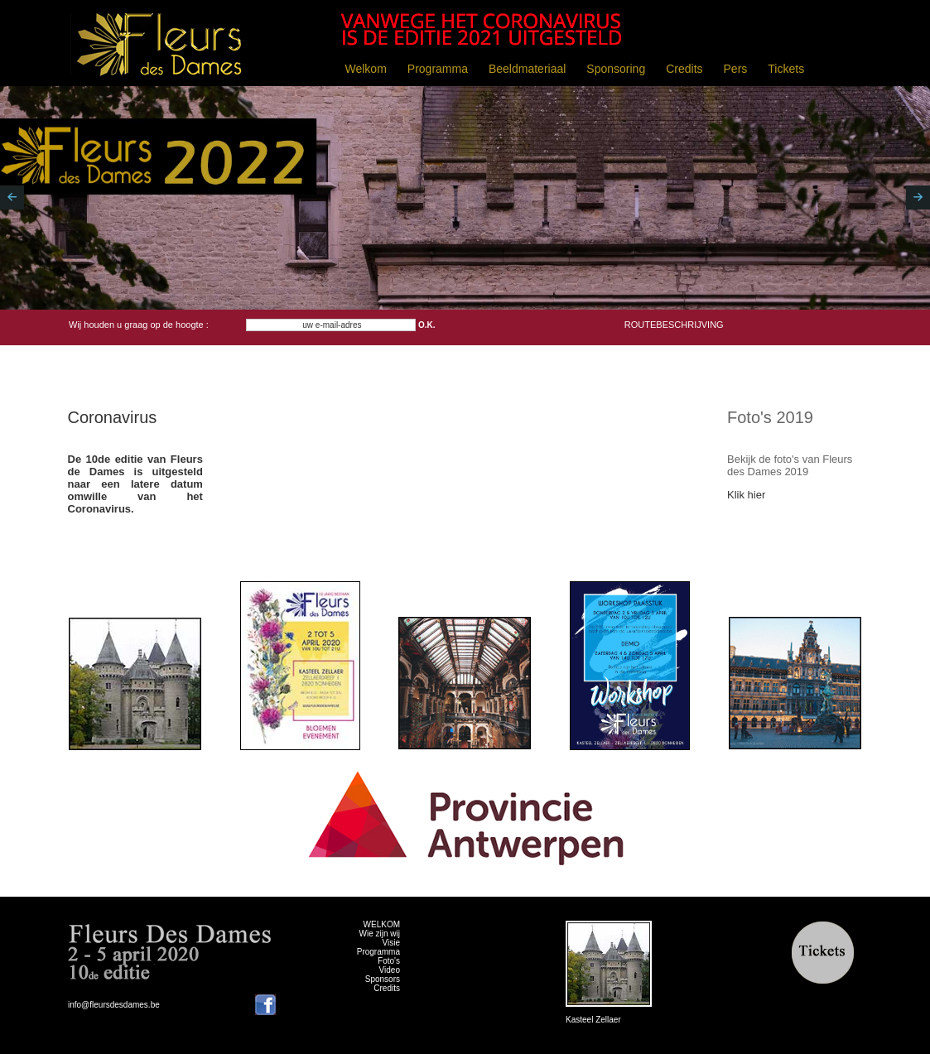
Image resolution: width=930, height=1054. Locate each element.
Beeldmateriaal (527, 68)
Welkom (366, 68)
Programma (437, 68)
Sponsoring (615, 68)
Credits (684, 68)
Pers (736, 68)
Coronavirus (112, 417)
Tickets (786, 68)
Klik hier (746, 494)
